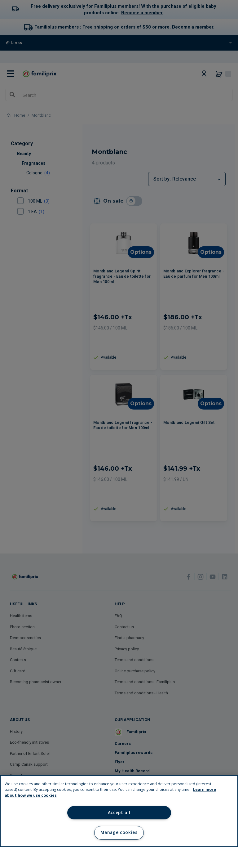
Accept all (119, 812)
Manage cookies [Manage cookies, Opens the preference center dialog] (118, 832)
